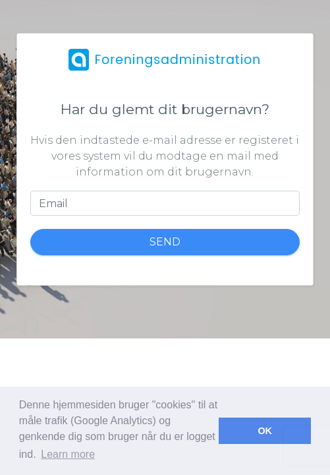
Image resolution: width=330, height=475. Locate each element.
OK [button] (265, 431)
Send (165, 242)
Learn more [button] (68, 454)
